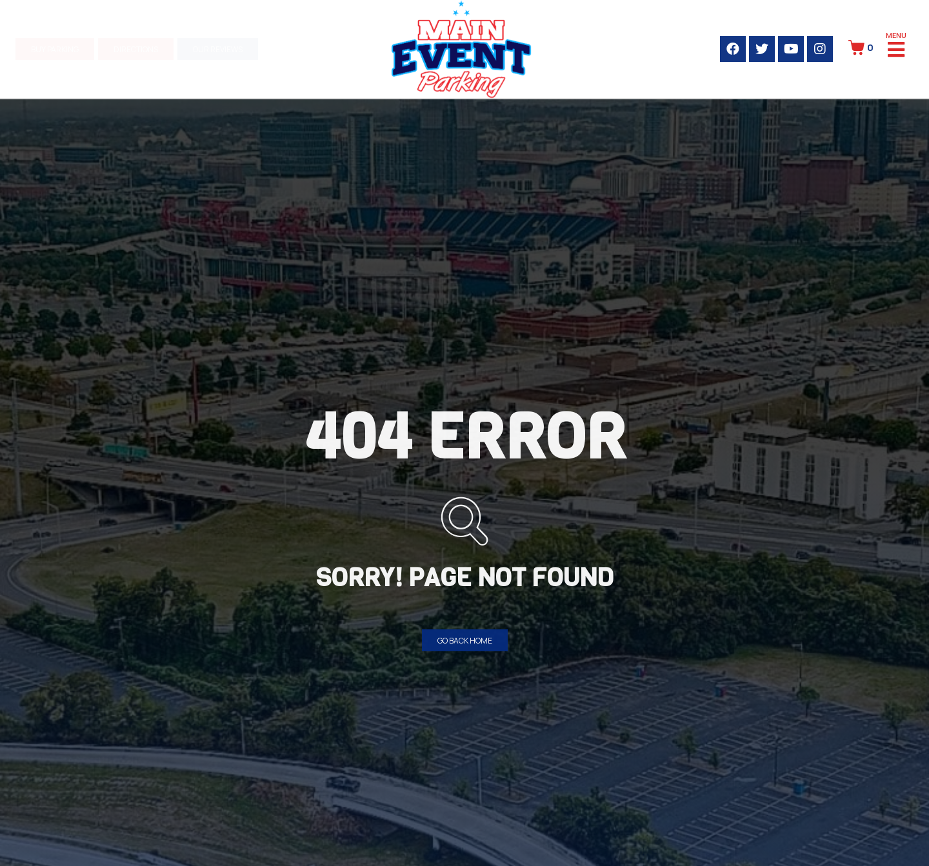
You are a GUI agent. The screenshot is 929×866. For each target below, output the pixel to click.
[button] (54, 49)
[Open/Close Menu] (896, 49)
